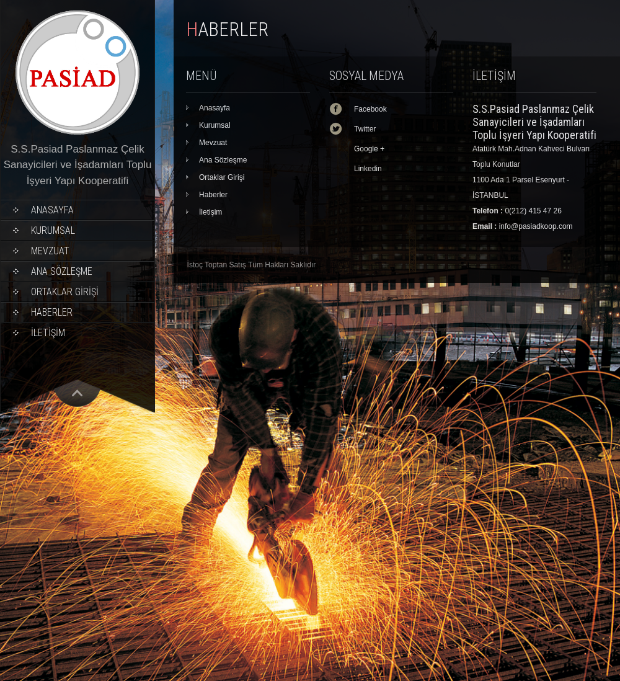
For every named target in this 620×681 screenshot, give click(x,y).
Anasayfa (52, 210)
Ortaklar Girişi (65, 292)
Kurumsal (53, 230)
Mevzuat (50, 251)
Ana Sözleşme (61, 271)
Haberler (52, 312)
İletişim (48, 333)
